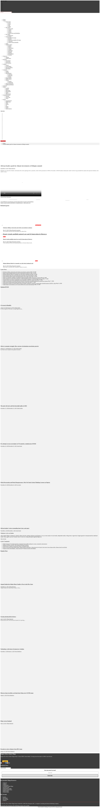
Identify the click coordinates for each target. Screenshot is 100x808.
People (7, 70)
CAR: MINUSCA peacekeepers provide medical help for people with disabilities (17, 201)
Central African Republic (13, 42)
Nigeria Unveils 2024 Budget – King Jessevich (12, 548)
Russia (7, 106)
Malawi (9, 46)
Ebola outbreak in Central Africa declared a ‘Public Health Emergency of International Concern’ (22, 278)
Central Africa (6, 4)
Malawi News (6, 790)
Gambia (9, 29)
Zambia (9, 45)
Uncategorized (9, 100)
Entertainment (8, 73)
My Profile (5, 798)
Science (7, 80)
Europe (7, 104)
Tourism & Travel (6, 95)
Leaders (5, 6)
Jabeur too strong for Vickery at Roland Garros (19, 546)
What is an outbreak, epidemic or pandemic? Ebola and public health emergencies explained (22, 277)
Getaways (10, 74)
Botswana (10, 51)
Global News (8, 58)
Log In (4, 796)
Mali (9, 25)
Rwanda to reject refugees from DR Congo (11, 749)
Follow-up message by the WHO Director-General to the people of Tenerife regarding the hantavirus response (25, 281)
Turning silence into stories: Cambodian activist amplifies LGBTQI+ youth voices (20, 280)
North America (9, 108)
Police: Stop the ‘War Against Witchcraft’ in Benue (18, 545)
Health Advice (8, 79)
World (4, 3)
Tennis (7, 92)
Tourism (7, 96)
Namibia (10, 52)
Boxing (7, 89)
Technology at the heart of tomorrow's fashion (12, 649)
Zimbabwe (10, 50)
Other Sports (8, 93)
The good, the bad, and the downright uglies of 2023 (14, 406)
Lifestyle (5, 7)
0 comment (18, 230)
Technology (10, 82)
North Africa (5, 8)
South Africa (10, 48)
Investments (8, 60)
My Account (5, 799)
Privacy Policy (6, 791)
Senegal (9, 32)
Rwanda (9, 38)
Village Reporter (11, 168)
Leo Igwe (19, 484)
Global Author (17, 307)
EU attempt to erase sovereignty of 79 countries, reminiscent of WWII (18, 443)
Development (8, 62)
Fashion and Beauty (10, 84)
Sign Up (4, 800)
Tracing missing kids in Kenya (8, 616)
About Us (5, 56)
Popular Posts (4, 551)
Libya (9, 22)
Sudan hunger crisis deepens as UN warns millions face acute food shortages (18, 284)
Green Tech (8, 61)
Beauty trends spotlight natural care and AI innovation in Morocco (17, 239)
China (7, 103)
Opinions (5, 85)
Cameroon (10, 41)
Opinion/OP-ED (5, 287)
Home (4, 19)
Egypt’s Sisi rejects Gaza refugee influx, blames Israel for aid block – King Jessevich (20, 547)
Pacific (7, 107)
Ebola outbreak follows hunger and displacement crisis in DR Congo (17, 276)
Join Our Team (6, 787)
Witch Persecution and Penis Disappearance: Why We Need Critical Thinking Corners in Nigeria (25, 482)
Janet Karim (19, 446)
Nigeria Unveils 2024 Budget (30, 548)
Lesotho (9, 49)
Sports (4, 87)
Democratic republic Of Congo (14, 40)
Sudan (9, 26)
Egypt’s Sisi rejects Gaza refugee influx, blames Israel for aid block (53, 547)
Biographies (8, 68)
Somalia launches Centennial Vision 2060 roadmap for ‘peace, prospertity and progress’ (29, 543)
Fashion (7, 72)
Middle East (8, 101)
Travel (7, 98)
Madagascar (10, 35)
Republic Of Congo (12, 37)
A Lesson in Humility (6, 305)
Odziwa (4, 545)
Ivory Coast (10, 28)
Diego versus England (6, 721)
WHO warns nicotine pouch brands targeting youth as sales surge (16, 282)
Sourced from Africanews (6, 197)
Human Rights (9, 77)
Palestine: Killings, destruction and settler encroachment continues (17, 227)
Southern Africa (6, 10)
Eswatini (10, 54)
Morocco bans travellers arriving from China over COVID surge (17, 693)
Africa (4, 20)
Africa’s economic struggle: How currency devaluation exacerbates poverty (20, 346)
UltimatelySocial (58, 806)
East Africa (5, 5)
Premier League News (7, 789)
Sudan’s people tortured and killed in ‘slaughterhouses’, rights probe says (15, 202)
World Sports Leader (7, 788)
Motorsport (8, 90)
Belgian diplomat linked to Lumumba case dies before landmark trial (18, 263)
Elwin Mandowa (18, 651)
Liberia (9, 30)
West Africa (8, 27)
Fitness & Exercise (9, 83)
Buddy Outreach (6, 543)
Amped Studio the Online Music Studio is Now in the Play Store (17, 584)
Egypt (9, 24)
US (6, 105)
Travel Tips (8, 97)
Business (5, 59)
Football (7, 88)
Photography (8, 91)
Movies (9, 76)
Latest (7, 43)
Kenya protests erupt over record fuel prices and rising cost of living (17, 275)
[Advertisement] (50, 155)
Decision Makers (9, 67)
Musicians (10, 75)
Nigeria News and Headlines (14, 33)
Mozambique (11, 53)
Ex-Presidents (8, 66)
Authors (7, 57)
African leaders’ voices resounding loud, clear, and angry (15, 528)
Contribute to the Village (8, 786)
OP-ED (7, 65)
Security (10, 81)
